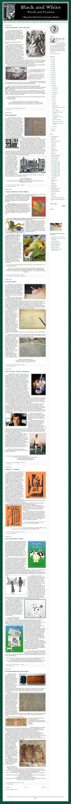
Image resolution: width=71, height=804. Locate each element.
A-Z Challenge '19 (54, 163)
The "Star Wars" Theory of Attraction (17, 371)
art (51, 147)
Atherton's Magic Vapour (55, 244)
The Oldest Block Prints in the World (16, 671)
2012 (52, 85)
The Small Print (35, 21)
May (53, 100)
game (52, 194)
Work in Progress (10, 281)
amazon (7, 655)
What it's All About (12, 21)
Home (5, 21)
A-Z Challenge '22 (54, 167)
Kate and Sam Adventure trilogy (15, 543)
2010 (52, 130)
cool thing (53, 185)
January (54, 126)
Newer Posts (8, 787)
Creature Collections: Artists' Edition (16, 192)
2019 (52, 72)
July (53, 96)
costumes (53, 196)
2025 (52, 61)
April (53, 101)
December (54, 86)
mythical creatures (23, 276)
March (53, 103)
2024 (52, 62)
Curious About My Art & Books (59, 48)
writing (12, 665)
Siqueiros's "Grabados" (12, 469)
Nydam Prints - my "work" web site (57, 236)
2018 (52, 74)
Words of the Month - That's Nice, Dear (17, 27)
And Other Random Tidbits (45, 21)
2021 (52, 68)
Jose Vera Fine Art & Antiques (32, 523)
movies (52, 193)
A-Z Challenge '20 (54, 164)
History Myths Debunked (55, 242)
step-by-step (53, 160)
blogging (52, 186)
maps (52, 178)
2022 (52, 66)
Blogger (35, 798)
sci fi (52, 152)
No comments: (23, 108)
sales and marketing (54, 155)
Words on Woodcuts (55, 241)
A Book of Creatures (55, 247)
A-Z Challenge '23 (54, 169)
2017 (52, 75)
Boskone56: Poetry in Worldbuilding (58, 199)
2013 (52, 83)
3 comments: (22, 184)
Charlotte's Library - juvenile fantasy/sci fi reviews (56, 249)
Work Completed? (11, 115)
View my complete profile (55, 53)
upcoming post (29, 224)
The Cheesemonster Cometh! (14, 539)
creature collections (11, 276)
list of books (17, 276)
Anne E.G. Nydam (61, 38)
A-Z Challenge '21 (54, 166)
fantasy (9, 463)
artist (9, 533)
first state (26, 179)
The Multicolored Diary (55, 245)
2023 (52, 64)
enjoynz (58, 796)
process (15, 186)
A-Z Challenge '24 (54, 171)
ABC (52, 182)
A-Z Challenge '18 (54, 161)
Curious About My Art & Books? (23, 21)
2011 (52, 129)
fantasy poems (53, 156)
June (53, 98)
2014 (52, 81)
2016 (52, 77)
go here (54, 51)
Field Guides (27, 194)
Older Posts (43, 787)
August (53, 94)
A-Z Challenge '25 (54, 172)
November (54, 88)
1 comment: (22, 274)
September (54, 92)
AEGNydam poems (54, 188)
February (54, 105)
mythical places (54, 158)
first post (62, 46)
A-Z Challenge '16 (54, 175)
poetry (52, 144)
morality (52, 148)
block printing (10, 186)
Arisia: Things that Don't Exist (56, 197)
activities (52, 183)
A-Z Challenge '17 (54, 174)
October (54, 90)
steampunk (53, 180)
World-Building (54, 189)
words (9, 109)
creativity (53, 177)
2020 (52, 70)
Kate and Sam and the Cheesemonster (25, 658)
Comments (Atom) (13, 789)
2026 (52, 59)
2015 (52, 79)
